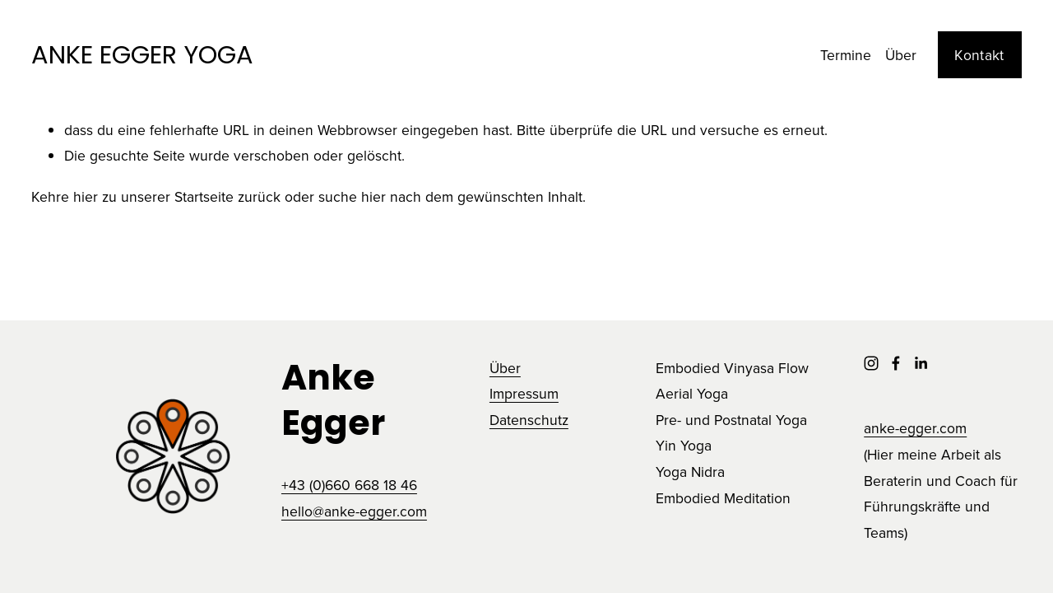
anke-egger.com (915, 428)
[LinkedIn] (920, 363)
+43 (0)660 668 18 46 (349, 484)
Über (900, 54)
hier (85, 196)
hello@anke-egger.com (354, 511)
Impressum (524, 393)
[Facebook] (895, 363)
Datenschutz (528, 419)
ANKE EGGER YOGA (142, 54)
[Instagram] (871, 363)
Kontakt (979, 54)
